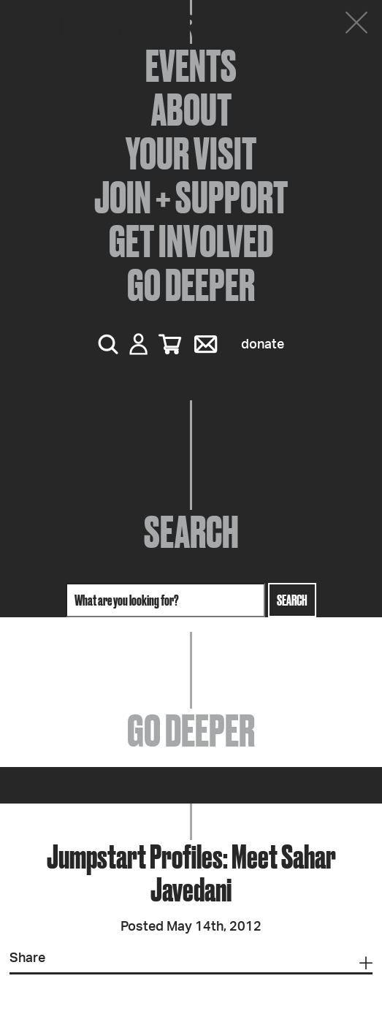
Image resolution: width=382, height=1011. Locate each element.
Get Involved (191, 241)
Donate (262, 344)
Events (191, 66)
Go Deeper (191, 285)
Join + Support (191, 197)
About (191, 109)
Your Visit (191, 153)
